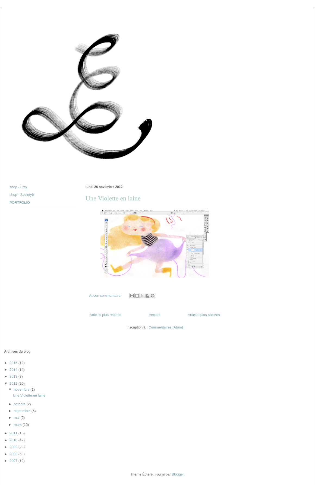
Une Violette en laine (113, 198)
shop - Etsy (18, 187)
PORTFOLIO (20, 202)
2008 (14, 454)
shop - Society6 (22, 195)
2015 (14, 363)
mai (17, 418)
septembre (23, 411)
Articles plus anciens (204, 315)
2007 (14, 461)
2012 (14, 383)
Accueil (154, 315)
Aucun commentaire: (105, 295)
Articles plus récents (105, 315)
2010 (14, 440)
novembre (22, 389)
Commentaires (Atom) (166, 327)
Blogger (178, 474)
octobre (20, 404)
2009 (14, 447)
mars (18, 425)
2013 (14, 376)
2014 (14, 370)
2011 (14, 433)
